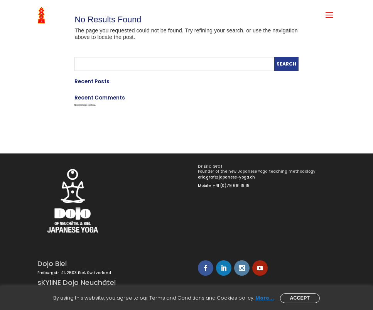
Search (286, 64)
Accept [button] (300, 298)
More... (264, 298)
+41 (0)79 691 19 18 (231, 185)
